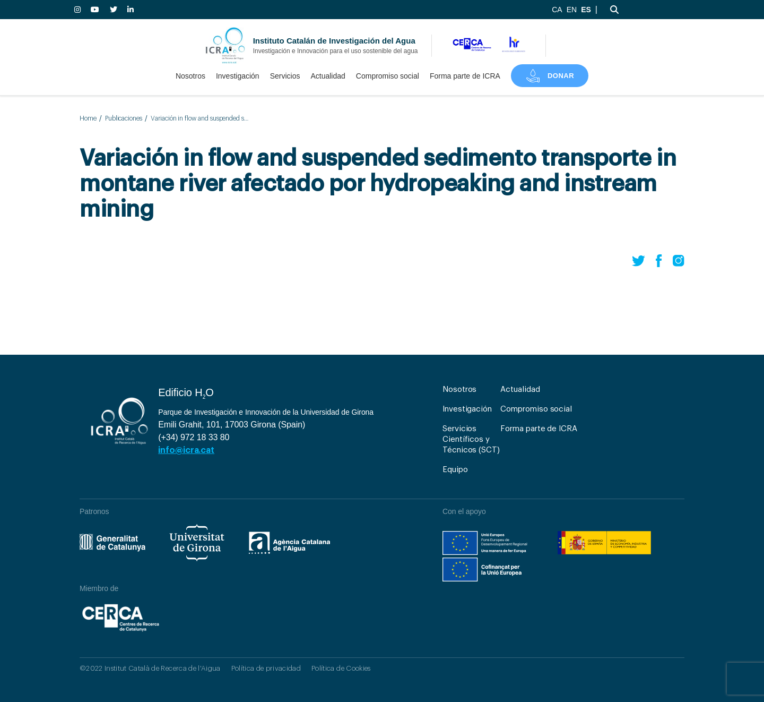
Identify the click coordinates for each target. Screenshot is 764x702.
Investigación (237, 76)
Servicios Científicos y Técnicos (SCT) (471, 439)
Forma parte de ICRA (465, 76)
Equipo (455, 470)
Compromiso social (387, 76)
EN (572, 9)
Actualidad (327, 76)
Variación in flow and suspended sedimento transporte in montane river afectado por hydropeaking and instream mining (200, 118)
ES (586, 9)
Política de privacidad (266, 668)
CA (557, 9)
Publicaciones (123, 118)
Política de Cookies (340, 668)
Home (88, 118)
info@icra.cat (186, 450)
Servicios (285, 76)
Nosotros (190, 76)
